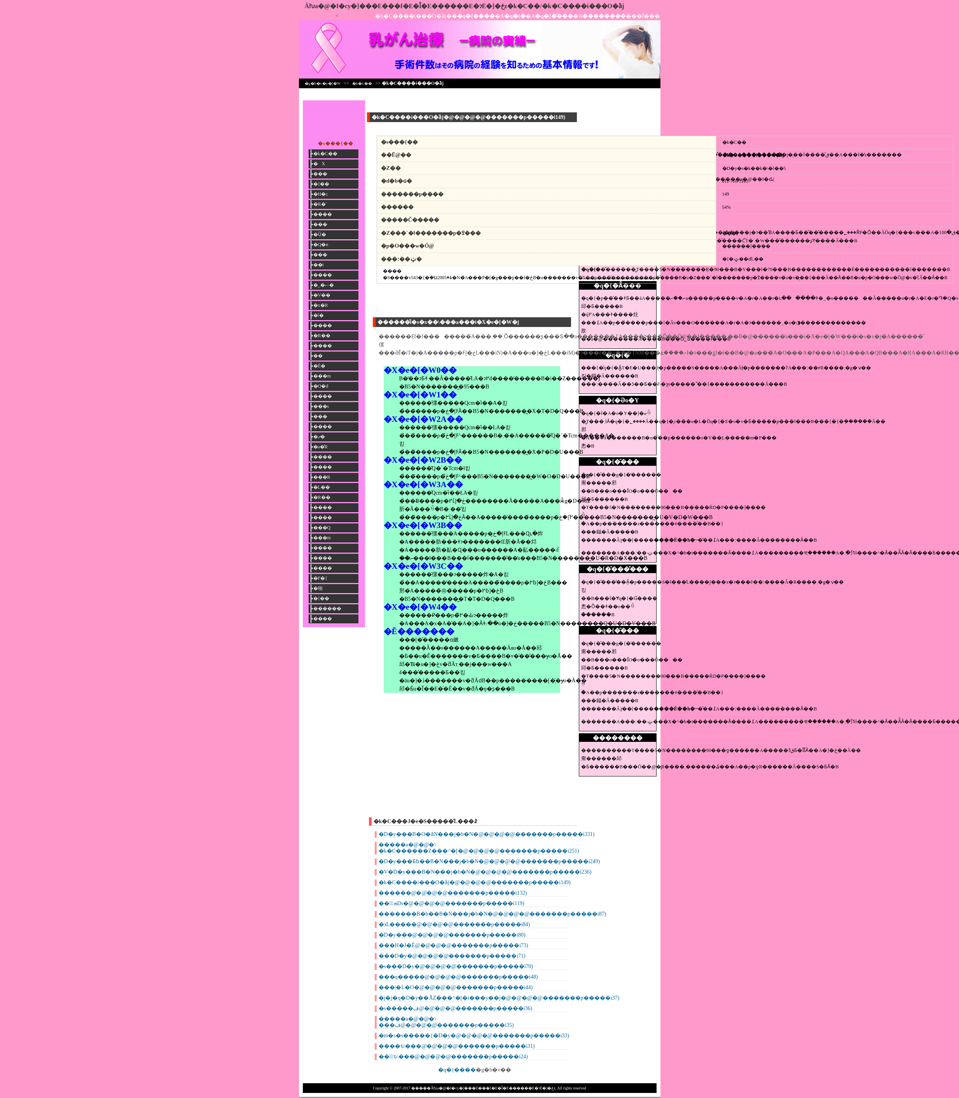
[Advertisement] (618, 117)
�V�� (322, 295)
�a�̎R (320, 446)
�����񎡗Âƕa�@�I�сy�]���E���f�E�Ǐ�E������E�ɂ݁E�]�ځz (406, 6)
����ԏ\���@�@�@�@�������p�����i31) (457, 1046)
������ (327, 608)
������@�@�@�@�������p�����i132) (453, 893)
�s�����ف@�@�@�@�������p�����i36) (456, 1008)
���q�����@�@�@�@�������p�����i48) (458, 977)
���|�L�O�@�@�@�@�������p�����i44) (456, 987)
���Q (322, 527)
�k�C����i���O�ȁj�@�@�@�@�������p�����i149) (475, 882)
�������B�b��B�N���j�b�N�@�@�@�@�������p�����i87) (492, 914)
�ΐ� (318, 315)
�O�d (320, 386)
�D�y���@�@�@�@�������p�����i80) (452, 935)
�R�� (321, 335)
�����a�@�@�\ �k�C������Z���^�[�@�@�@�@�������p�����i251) (479, 848)
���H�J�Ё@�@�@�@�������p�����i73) (453, 945)
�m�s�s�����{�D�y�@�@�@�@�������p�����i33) (474, 1036)
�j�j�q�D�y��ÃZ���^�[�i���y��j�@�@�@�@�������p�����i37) (499, 998)
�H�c (320, 194)
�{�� (321, 184)
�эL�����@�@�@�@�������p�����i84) (454, 924)
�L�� (321, 487)
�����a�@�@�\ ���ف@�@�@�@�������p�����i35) (446, 1022)
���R (321, 477)
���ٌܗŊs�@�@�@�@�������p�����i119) (451, 903)
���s (321, 406)
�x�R (320, 305)
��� (320, 174)
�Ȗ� (319, 234)
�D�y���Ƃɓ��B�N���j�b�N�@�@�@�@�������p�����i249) (489, 861)
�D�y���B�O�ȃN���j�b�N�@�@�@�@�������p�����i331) (487, 834)
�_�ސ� (323, 285)
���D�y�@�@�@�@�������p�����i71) (452, 956)
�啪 (318, 588)
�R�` (320, 204)
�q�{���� (457, 1070)
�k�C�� (362, 83)
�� (318, 355)
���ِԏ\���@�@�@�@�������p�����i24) (453, 1057)
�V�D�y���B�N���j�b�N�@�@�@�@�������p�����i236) (485, 872)
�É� (319, 366)
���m (322, 376)
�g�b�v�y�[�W (323, 83)
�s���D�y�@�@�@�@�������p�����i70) (456, 966)
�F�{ (320, 578)
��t (318, 265)
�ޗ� (319, 436)
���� (322, 214)
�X (319, 163)
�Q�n (320, 244)
